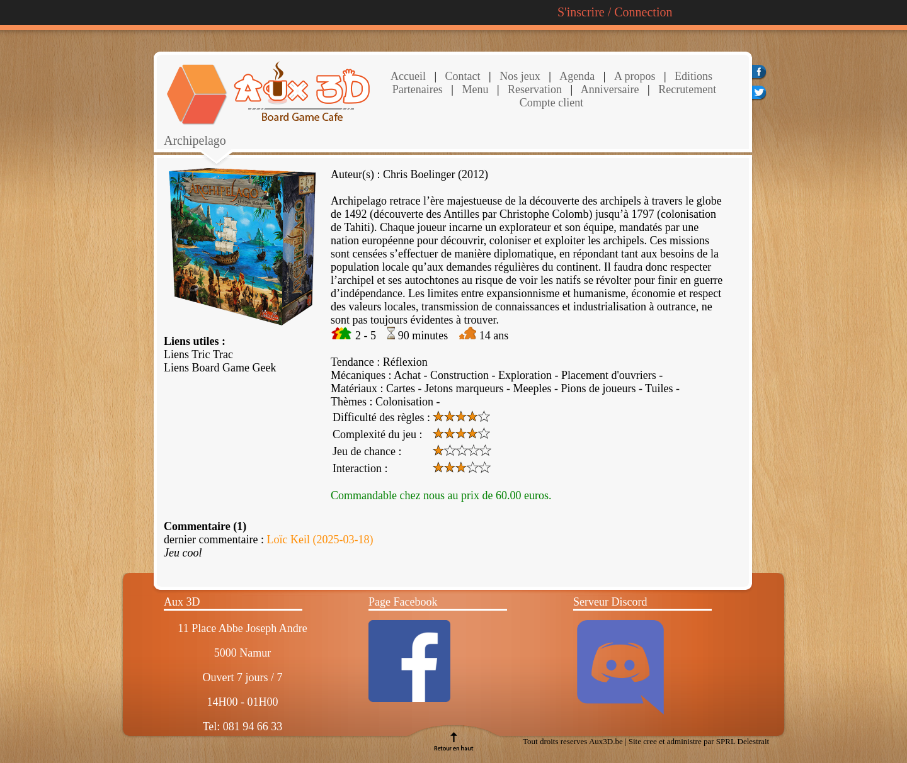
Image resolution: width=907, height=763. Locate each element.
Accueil (408, 76)
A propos (635, 76)
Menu (475, 89)
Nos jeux (518, 76)
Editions (693, 76)
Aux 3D (182, 602)
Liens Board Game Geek (220, 367)
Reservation (533, 89)
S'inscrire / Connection (614, 12)
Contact (461, 76)
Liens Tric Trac (198, 354)
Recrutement (686, 89)
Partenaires (417, 89)
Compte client (551, 102)
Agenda (577, 76)
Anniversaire (608, 89)
